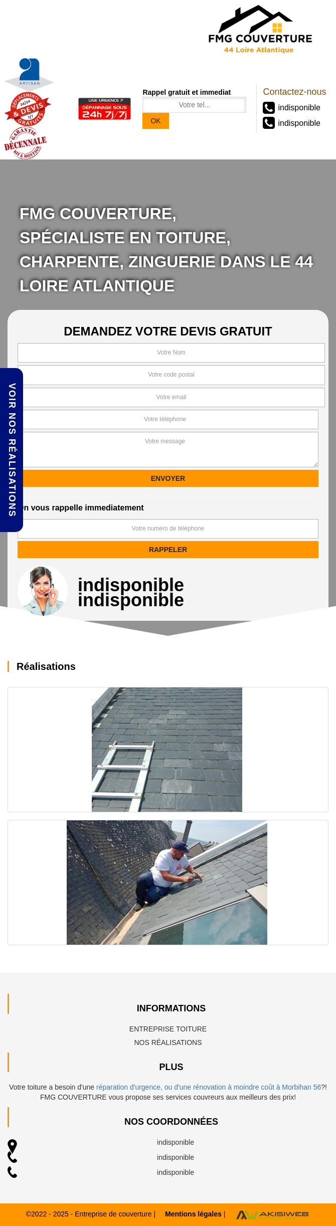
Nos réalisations (168, 1042)
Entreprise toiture (168, 1029)
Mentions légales (193, 1214)
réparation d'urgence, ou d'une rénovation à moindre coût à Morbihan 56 (208, 1087)
